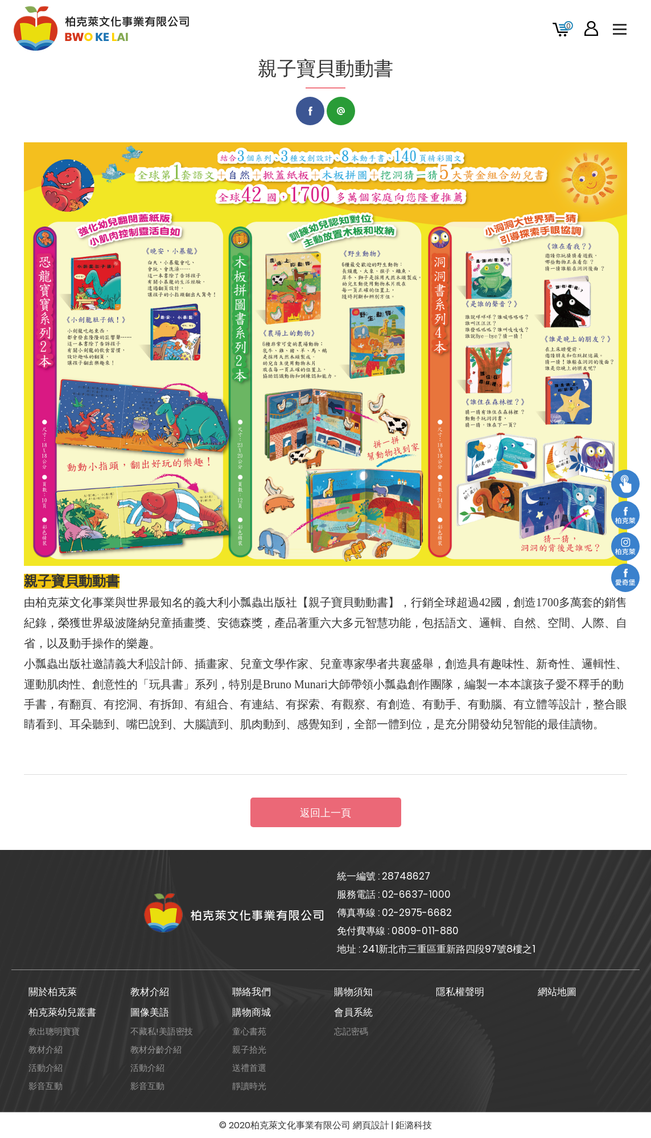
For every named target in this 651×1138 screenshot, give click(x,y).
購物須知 (353, 992)
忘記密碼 (351, 1031)
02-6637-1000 (416, 894)
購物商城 (251, 1012)
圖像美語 (149, 1012)
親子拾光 (249, 1049)
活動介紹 (45, 1068)
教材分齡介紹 (156, 1049)
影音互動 (45, 1086)
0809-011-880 (425, 931)
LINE (341, 111)
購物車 (568, 26)
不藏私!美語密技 (161, 1031)
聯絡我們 (251, 992)
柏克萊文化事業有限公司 (102, 28)
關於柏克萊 (52, 992)
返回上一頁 (325, 813)
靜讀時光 (249, 1086)
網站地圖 (557, 992)
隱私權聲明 (460, 992)
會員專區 (591, 28)
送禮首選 (249, 1068)
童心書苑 (249, 1031)
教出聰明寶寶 (54, 1031)
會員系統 (353, 1012)
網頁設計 (371, 1125)
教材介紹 (149, 992)
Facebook (310, 111)
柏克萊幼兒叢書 (62, 1012)
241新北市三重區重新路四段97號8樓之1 (448, 949)
